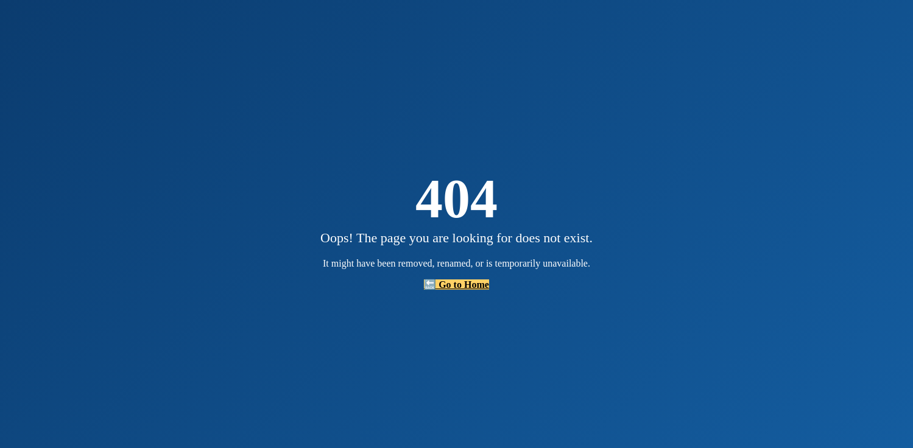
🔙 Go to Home (456, 284)
